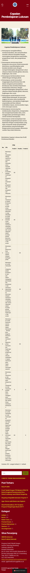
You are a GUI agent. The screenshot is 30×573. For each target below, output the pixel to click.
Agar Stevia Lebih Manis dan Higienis (13, 501)
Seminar (4, 526)
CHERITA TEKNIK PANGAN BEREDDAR (13, 478)
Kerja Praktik (5, 486)
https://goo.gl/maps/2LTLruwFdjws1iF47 (14, 559)
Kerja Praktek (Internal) (8, 539)
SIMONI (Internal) (6, 537)
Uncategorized (6, 528)
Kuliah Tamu (5, 519)
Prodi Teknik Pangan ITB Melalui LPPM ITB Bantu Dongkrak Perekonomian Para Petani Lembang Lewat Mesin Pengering (14, 492)
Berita (3, 517)
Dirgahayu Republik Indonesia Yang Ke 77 (14, 498)
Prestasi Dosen (6, 522)
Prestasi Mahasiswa (7, 524)
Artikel (3, 515)
